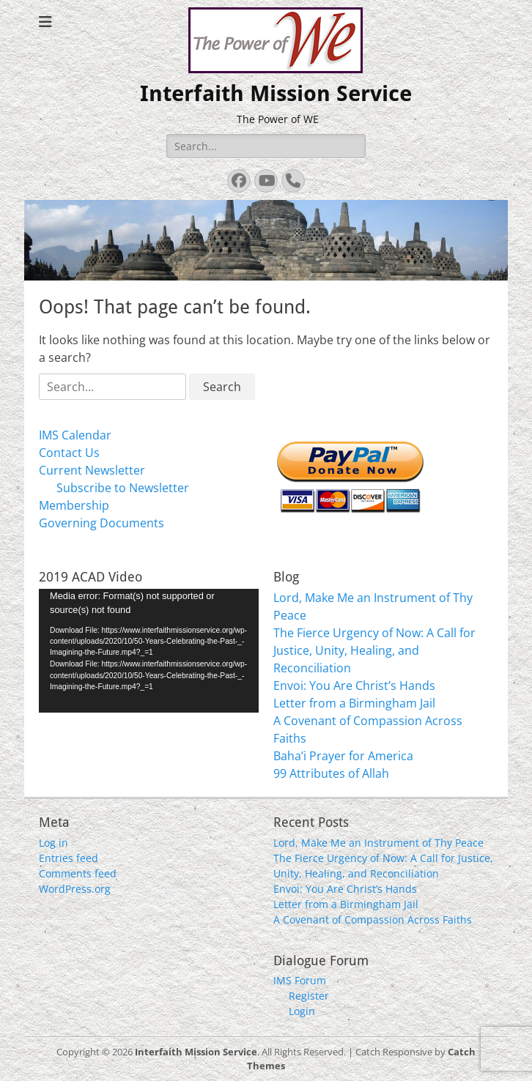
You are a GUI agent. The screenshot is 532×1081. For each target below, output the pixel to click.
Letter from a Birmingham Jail (354, 703)
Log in (53, 843)
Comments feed (78, 873)
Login (302, 1011)
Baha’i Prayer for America (343, 756)
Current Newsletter (92, 470)
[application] (149, 651)
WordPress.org (75, 889)
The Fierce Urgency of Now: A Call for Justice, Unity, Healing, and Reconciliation (374, 650)
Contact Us (69, 453)
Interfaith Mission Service (276, 93)
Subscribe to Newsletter (122, 488)
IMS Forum (299, 980)
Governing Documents (101, 523)
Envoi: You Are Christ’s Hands (354, 685)
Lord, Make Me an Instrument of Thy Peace (378, 843)
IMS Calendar (75, 435)
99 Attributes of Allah (331, 773)
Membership (74, 505)
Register (309, 996)
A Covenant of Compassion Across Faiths (372, 919)
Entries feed (68, 858)
